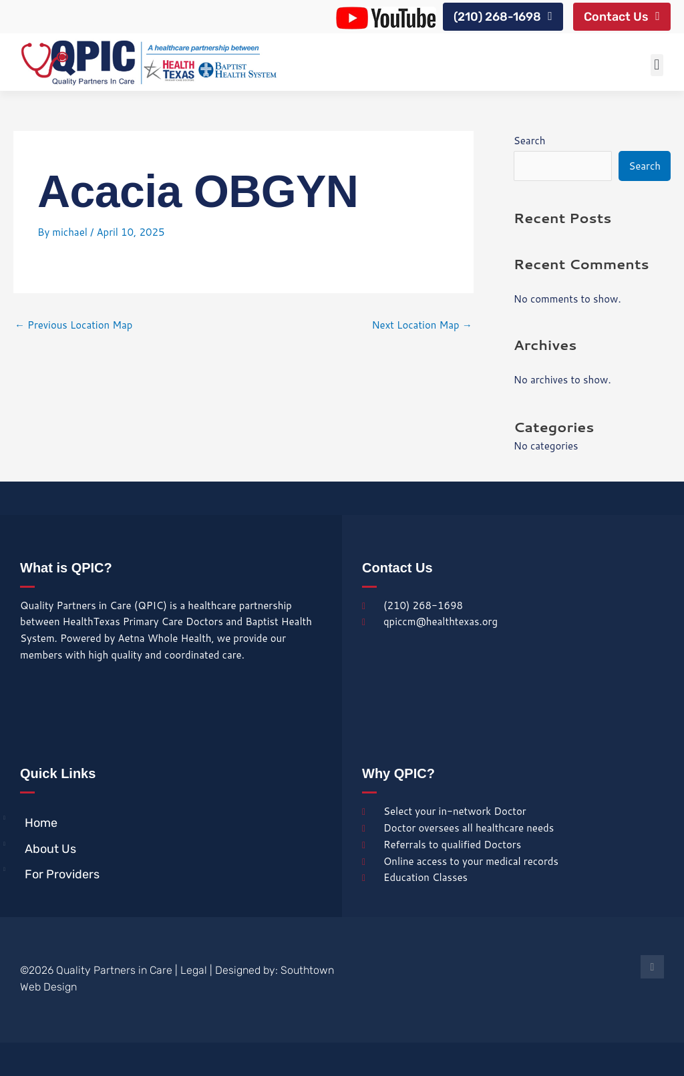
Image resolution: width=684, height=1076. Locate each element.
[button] (657, 65)
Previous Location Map (74, 326)
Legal (193, 970)
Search (530, 141)
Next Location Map (421, 326)
